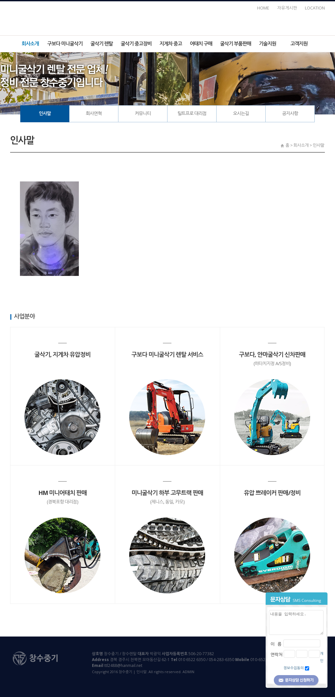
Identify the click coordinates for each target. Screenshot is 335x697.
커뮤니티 (143, 113)
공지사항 (290, 113)
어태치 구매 (201, 43)
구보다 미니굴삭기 (65, 43)
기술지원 (267, 43)
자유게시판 (287, 8)
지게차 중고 (171, 43)
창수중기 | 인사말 (167, 17)
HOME (263, 8)
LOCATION (315, 8)
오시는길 (241, 113)
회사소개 (30, 43)
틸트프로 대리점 (191, 113)
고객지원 (299, 43)
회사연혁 (94, 113)
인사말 (45, 113)
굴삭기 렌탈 (101, 43)
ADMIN (188, 671)
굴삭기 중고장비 (136, 43)
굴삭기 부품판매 (235, 43)
